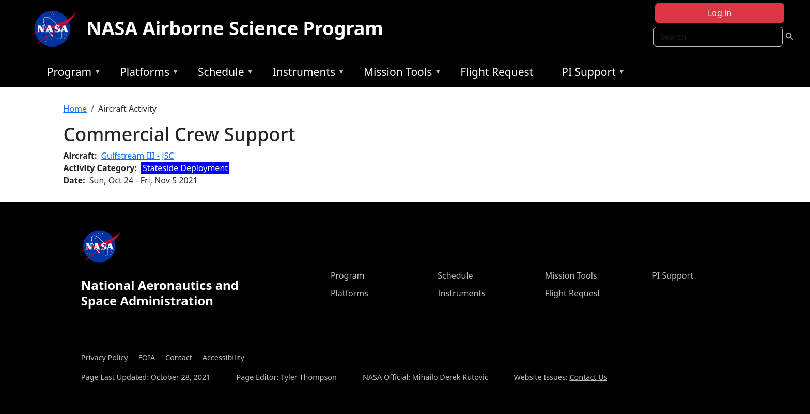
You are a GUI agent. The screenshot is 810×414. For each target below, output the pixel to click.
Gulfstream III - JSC (137, 155)
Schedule (223, 74)
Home (75, 108)
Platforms (147, 74)
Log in (719, 13)
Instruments (306, 74)
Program (71, 74)
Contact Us (588, 377)
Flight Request (496, 72)
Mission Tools (400, 74)
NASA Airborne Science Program (234, 28)
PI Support (590, 74)
